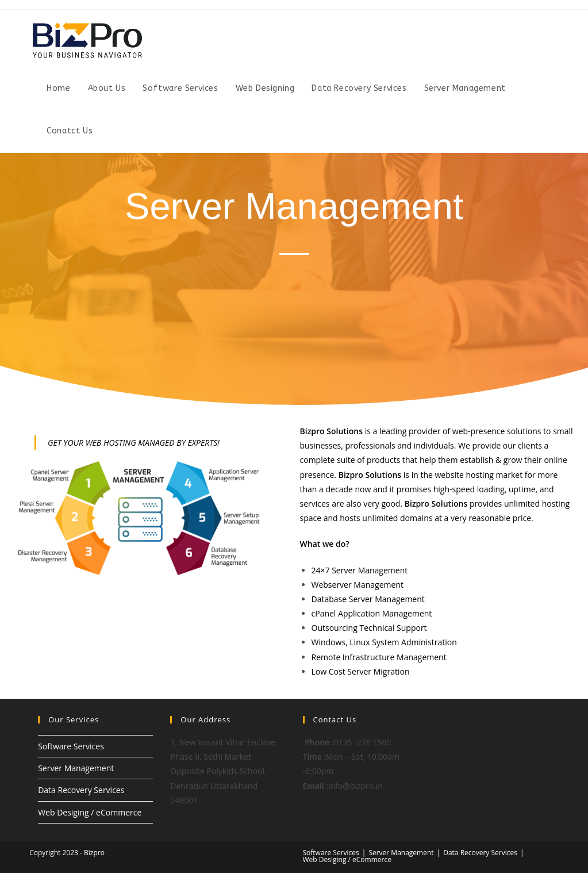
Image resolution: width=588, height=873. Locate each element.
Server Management (76, 768)
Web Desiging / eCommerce (89, 812)
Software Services (71, 746)
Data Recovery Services (81, 789)
